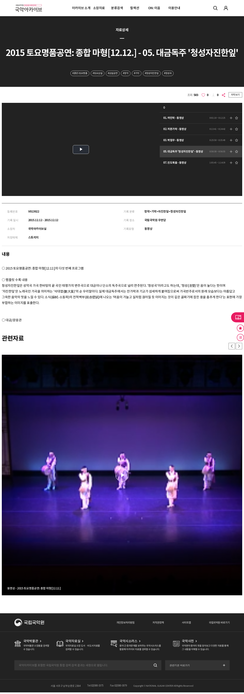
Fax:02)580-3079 (119, 687)
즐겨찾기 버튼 (240, 328)
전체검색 (215, 8)
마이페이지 (226, 8)
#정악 (126, 73)
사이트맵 (182, 624)
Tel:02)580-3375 (94, 687)
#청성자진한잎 (154, 73)
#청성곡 (172, 73)
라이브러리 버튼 (237, 317)
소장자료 (99, 8)
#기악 (138, 73)
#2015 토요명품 (76, 73)
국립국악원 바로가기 (218, 624)
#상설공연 (112, 73)
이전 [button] (230, 347)
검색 (154, 667)
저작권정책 (152, 624)
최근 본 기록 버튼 (240, 337)
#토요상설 (95, 73)
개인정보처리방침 (117, 624)
